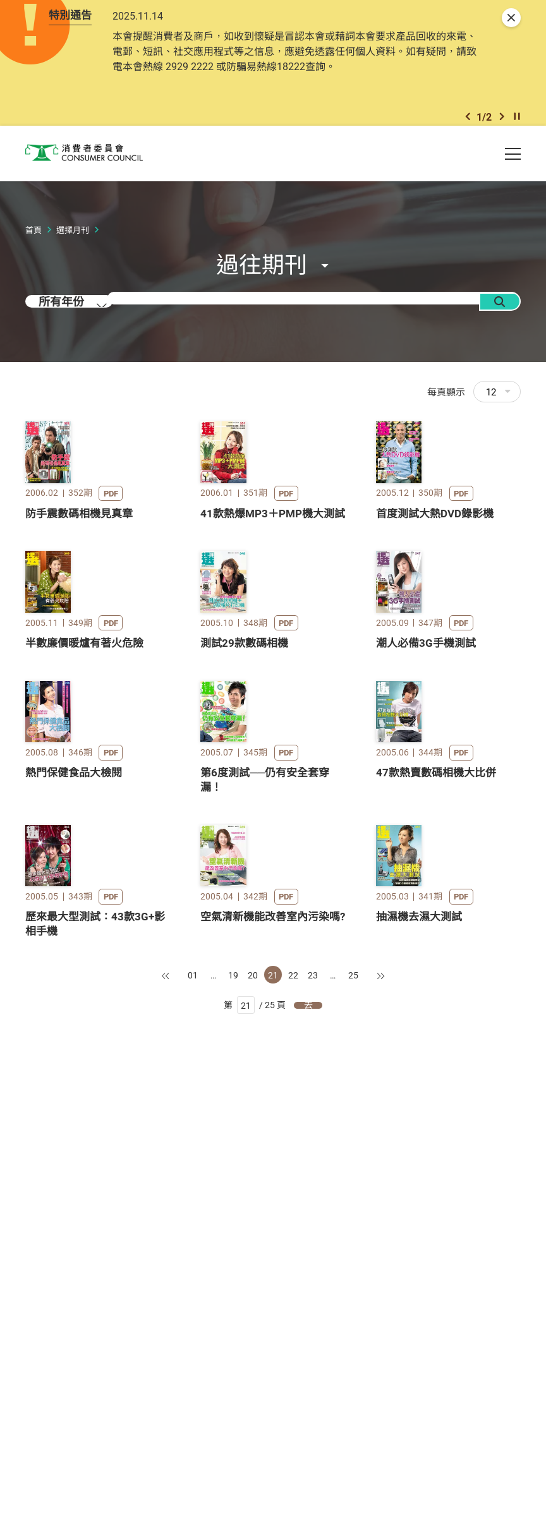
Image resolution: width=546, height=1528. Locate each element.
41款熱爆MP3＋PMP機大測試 (272, 639)
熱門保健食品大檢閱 (73, 1109)
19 (233, 1417)
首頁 (33, 250)
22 (293, 1417)
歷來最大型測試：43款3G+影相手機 (95, 1366)
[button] (467, 132)
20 (253, 1417)
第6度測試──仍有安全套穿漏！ (264, 1116)
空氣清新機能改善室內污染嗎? (272, 1359)
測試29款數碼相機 (244, 874)
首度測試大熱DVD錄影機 (435, 639)
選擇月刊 (72, 250)
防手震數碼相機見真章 (79, 639)
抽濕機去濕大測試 (419, 1359)
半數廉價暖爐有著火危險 (84, 874)
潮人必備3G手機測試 (426, 874)
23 (313, 1417)
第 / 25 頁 (255, 1448)
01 (193, 1417)
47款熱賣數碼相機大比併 (436, 1109)
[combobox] (82, 330)
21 (273, 1417)
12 (498, 412)
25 (353, 1417)
